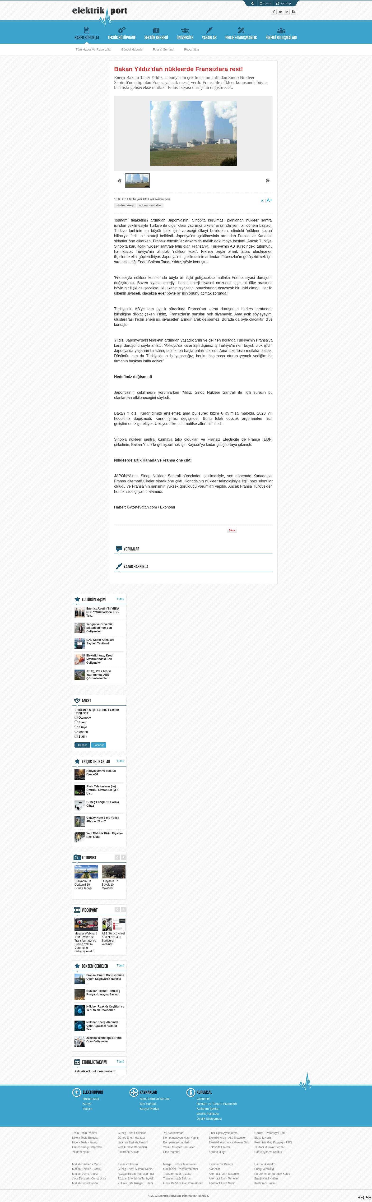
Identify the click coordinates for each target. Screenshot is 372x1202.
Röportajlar (191, 49)
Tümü (120, 599)
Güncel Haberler (132, 49)
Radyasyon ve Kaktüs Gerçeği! (95, 774)
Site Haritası (148, 1103)
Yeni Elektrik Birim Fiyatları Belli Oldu (98, 837)
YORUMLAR (131, 549)
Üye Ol (267, 3)
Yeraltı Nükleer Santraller (179, 1147)
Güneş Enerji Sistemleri (87, 1147)
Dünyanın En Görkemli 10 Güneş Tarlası (86, 883)
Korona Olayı (217, 1152)
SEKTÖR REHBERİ (156, 33)
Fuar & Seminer (164, 49)
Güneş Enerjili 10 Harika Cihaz (96, 805)
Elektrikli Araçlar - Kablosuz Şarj (229, 1142)
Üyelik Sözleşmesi (209, 1118)
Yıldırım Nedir (80, 1152)
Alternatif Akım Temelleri (224, 1178)
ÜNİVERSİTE (185, 33)
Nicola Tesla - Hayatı (85, 1142)
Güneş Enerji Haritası (131, 1137)
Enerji (82, 722)
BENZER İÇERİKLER (95, 966)
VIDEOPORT (90, 910)
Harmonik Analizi (264, 1164)
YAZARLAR (209, 33)
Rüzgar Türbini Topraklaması (136, 1173)
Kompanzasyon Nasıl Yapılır (181, 1137)
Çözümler (203, 1098)
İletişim (87, 1108)
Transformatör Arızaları (177, 1173)
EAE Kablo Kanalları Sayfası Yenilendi (94, 643)
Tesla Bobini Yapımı (84, 1133)
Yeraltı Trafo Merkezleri (132, 1147)
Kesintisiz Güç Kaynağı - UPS (273, 1142)
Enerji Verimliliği (264, 1169)
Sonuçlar (98, 745)
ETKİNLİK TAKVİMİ (94, 1062)
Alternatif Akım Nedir (222, 1183)
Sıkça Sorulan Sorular (155, 1098)
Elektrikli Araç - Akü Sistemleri (227, 1137)
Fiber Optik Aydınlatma (223, 1133)
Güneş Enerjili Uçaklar (132, 1133)
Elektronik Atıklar (128, 1152)
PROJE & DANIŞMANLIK (241, 33)
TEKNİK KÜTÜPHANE (122, 33)
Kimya (83, 727)
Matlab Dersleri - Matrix (87, 1164)
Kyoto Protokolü (128, 1164)
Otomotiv (85, 717)
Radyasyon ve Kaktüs (268, 1152)
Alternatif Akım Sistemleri (224, 1173)
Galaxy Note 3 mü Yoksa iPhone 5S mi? (96, 821)
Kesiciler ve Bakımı (221, 1164)
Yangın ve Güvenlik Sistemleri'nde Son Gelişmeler (93, 628)
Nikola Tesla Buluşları (85, 1137)
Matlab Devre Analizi (85, 1173)
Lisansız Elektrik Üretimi (133, 1142)
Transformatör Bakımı (177, 1178)
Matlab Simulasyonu (85, 1183)
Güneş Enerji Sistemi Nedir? (135, 1169)
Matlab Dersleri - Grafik (86, 1169)
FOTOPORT (89, 858)
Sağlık (83, 736)
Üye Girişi (285, 3)
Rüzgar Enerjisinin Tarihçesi (135, 1178)
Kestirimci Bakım (264, 1183)
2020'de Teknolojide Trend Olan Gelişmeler (98, 1041)
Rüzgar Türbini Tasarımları (180, 1164)
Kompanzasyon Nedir (177, 1142)
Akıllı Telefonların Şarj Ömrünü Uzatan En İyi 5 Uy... (96, 790)
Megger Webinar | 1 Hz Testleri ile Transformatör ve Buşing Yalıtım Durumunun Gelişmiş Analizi (86, 940)
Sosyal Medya (149, 1108)
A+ (270, 200)
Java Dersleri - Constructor (89, 1178)
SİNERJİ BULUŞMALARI (281, 33)
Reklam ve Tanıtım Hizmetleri (217, 1103)
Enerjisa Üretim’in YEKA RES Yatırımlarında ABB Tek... (96, 612)
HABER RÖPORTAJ (86, 33)
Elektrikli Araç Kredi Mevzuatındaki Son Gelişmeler (93, 659)
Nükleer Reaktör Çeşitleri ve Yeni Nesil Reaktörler (99, 1010)
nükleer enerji (125, 205)
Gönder (82, 745)
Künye (87, 1103)
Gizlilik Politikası (208, 1113)
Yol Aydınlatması (173, 1133)
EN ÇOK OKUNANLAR (96, 762)
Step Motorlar (171, 1152)
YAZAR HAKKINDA (136, 566)
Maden (83, 732)
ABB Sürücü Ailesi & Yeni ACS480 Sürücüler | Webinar (114, 937)
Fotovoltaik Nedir (219, 1147)
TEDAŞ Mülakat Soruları (269, 1147)
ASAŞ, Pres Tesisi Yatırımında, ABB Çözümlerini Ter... (92, 675)
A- (262, 201)
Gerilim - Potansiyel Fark (269, 1133)
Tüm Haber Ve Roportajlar (94, 49)
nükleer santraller (150, 205)
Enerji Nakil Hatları (266, 1178)
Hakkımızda (91, 1098)
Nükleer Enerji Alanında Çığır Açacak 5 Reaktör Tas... (96, 1026)
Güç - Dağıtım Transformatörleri (183, 1183)
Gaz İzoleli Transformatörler (180, 1169)
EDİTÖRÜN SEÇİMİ (94, 599)
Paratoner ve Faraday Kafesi (272, 1173)
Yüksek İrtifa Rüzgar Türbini (135, 1183)
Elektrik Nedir (262, 1137)
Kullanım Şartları (208, 1108)
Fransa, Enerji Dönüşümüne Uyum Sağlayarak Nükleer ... (99, 979)
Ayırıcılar (214, 1169)
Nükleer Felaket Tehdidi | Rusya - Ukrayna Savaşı (97, 994)
